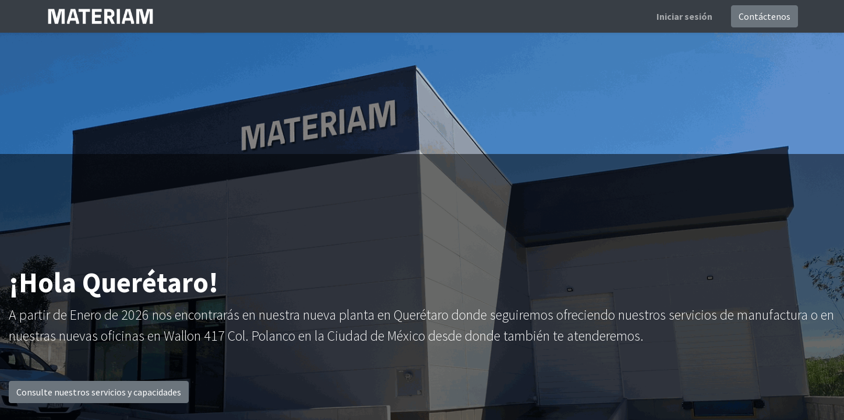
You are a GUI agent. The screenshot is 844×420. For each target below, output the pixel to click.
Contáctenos (764, 16)
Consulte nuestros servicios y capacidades (98, 392)
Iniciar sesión (684, 16)
